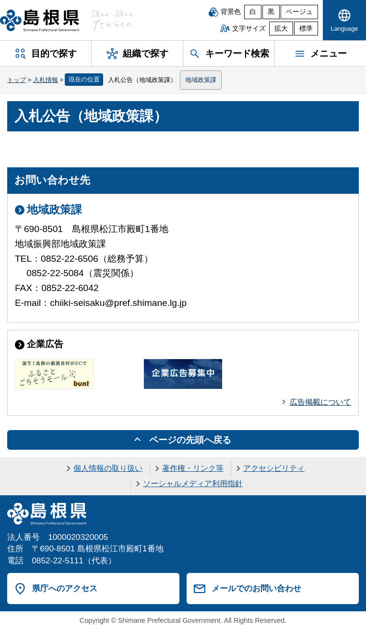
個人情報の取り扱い (107, 468)
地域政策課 (200, 79)
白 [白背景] (252, 11)
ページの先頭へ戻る (190, 440)
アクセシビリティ (274, 468)
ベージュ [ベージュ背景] (299, 11)
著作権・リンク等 (193, 468)
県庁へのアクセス (64, 588)
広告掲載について (320, 402)
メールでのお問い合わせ (256, 588)
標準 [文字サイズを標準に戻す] (306, 28)
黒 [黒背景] (271, 11)
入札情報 (45, 79)
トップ (16, 79)
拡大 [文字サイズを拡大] (281, 28)
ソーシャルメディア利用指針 (193, 483)
